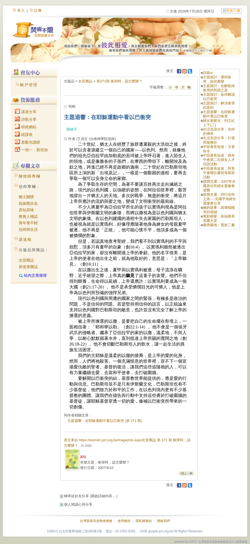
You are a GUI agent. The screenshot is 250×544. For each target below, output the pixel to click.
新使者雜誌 (28, 267)
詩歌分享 (25, 119)
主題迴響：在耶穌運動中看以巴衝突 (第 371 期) (104, 421)
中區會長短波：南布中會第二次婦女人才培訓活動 (219, 159)
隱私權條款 (144, 521)
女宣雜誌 (26, 260)
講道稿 (25, 239)
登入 (21, 10)
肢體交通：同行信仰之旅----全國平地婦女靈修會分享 (219, 198)
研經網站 (25, 127)
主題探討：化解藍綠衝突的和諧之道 (219, 88)
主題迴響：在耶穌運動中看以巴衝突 (219, 114)
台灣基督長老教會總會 (96, 521)
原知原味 (26, 210)
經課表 (24, 134)
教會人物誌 (28, 216)
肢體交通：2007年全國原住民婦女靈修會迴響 (219, 185)
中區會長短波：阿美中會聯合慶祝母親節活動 (219, 172)
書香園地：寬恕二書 (219, 225)
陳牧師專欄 (29, 176)
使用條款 (124, 521)
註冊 (38, 10)
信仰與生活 (28, 229)
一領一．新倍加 (31, 150)
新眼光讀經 (27, 142)
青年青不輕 (28, 223)
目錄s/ (208, 73)
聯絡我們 (163, 521)
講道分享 (25, 112)
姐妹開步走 (28, 203)
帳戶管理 (29, 85)
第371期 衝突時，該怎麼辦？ (119, 81)
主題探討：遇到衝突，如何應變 (217, 79)
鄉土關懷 (26, 197)
